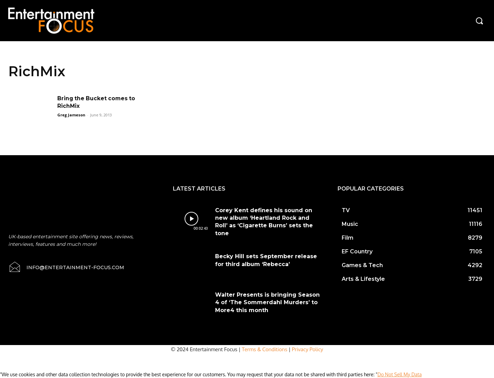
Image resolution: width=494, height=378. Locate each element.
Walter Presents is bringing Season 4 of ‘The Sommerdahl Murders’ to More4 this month (267, 302)
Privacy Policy (307, 349)
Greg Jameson (71, 114)
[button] (479, 20)
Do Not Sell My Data (399, 374)
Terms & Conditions (264, 349)
